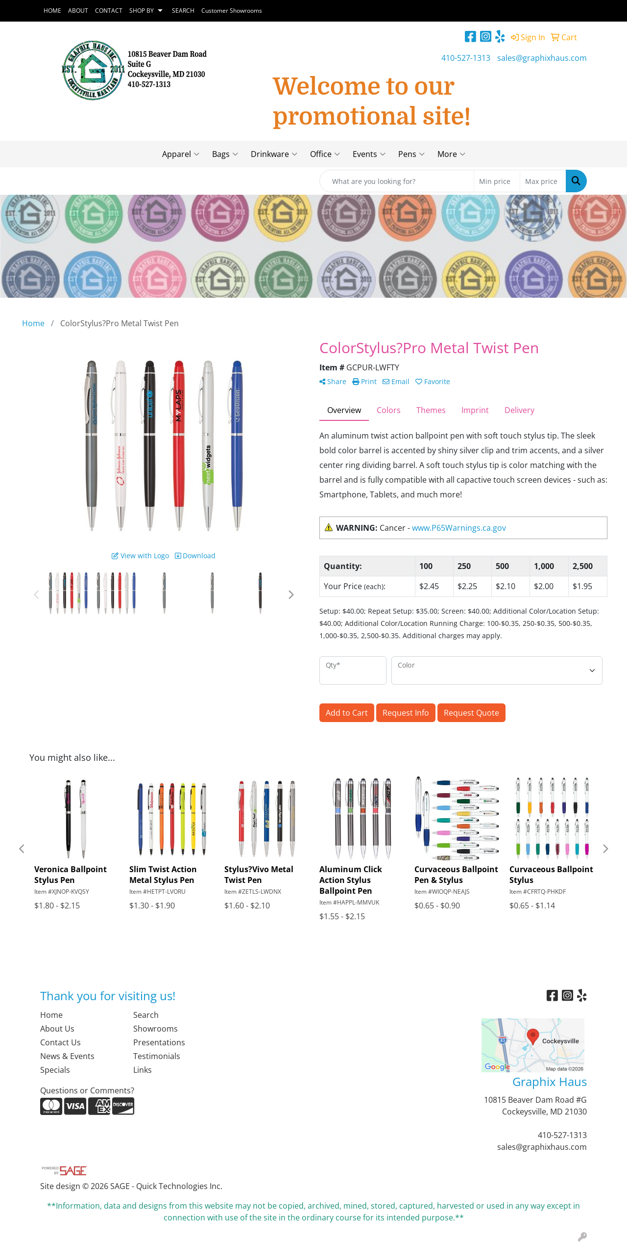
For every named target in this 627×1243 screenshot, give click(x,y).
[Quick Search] (396, 181)
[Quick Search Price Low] (497, 181)
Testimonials (156, 1056)
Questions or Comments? (87, 1090)
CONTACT (108, 10)
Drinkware (274, 154)
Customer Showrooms (231, 10)
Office (325, 154)
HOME (52, 10)
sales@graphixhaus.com (542, 57)
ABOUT (78, 10)
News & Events (67, 1056)
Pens (411, 154)
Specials (55, 1069)
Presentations (159, 1042)
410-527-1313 (465, 57)
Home (51, 1015)
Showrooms (155, 1028)
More (451, 154)
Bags (225, 154)
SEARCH (183, 10)
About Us (57, 1028)
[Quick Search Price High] (543, 181)
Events (369, 154)
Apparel (180, 154)
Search (146, 1015)
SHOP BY (141, 10)
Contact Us (60, 1042)
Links (142, 1069)
